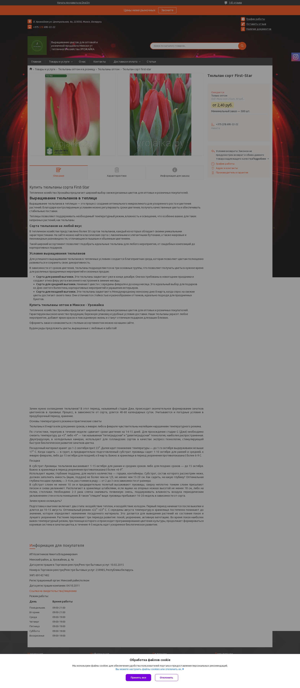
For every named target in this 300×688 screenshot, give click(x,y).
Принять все (138, 677)
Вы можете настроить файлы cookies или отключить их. (149, 669)
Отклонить (166, 677)
